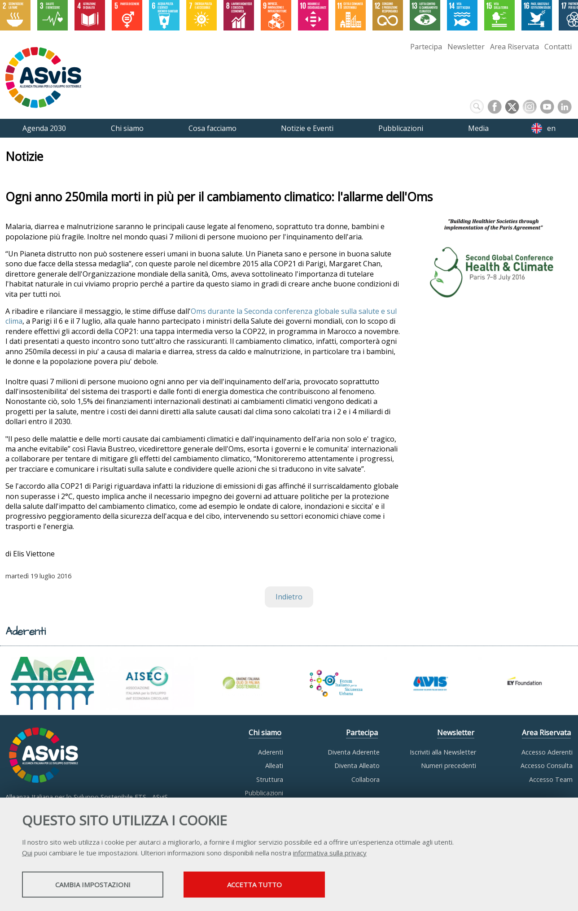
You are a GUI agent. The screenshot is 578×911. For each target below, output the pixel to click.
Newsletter (466, 47)
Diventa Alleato (357, 765)
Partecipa (426, 47)
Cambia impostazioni (93, 884)
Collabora (365, 779)
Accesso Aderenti (547, 752)
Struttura (269, 779)
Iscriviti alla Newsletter (443, 752)
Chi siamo (265, 732)
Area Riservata (514, 47)
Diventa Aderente (354, 752)
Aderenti (270, 752)
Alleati (274, 765)
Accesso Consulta (547, 765)
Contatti (558, 47)
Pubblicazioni (264, 793)
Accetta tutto (254, 884)
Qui (27, 852)
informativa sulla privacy (330, 852)
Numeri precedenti (448, 765)
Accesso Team (551, 779)
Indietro (289, 597)
